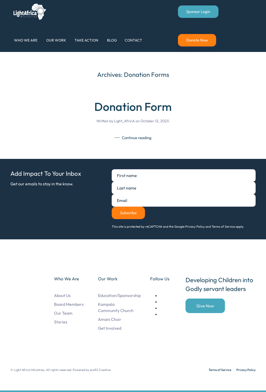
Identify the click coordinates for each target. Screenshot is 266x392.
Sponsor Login (198, 11)
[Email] (184, 200)
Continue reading (136, 137)
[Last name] (184, 188)
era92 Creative (100, 370)
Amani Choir (109, 319)
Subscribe (128, 212)
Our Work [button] (56, 40)
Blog (112, 40)
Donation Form (133, 106)
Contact (133, 40)
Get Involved (109, 328)
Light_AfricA (124, 121)
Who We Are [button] (25, 40)
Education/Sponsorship (119, 295)
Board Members (69, 304)
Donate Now (197, 40)
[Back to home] (30, 11)
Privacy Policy (246, 370)
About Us (62, 295)
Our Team (63, 313)
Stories (60, 322)
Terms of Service (220, 370)
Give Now (205, 305)
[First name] (184, 175)
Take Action (86, 40)
